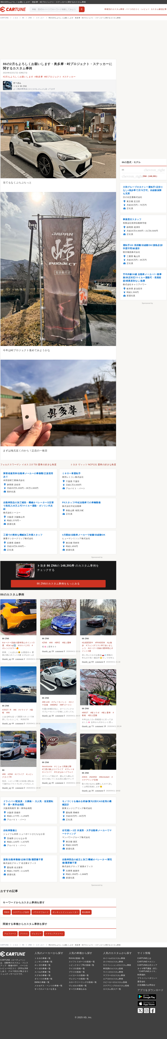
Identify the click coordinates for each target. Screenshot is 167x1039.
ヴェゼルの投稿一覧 (78, 986)
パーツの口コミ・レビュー (138, 9)
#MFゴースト (66, 705)
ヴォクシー (37, 934)
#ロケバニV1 (24, 645)
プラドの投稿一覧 (77, 972)
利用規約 (141, 975)
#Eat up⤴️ (11, 645)
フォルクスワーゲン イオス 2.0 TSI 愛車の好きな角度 (28, 464)
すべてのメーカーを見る (46, 989)
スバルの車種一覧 (42, 972)
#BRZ (57, 643)
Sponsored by (97, 557)
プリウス (24, 934)
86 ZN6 (5, 638)
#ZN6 (44, 643)
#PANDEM (100, 643)
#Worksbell (104, 777)
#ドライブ (23, 710)
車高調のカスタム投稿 (113, 968)
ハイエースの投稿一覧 (79, 975)
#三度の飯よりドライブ (52, 769)
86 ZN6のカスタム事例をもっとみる (58, 583)
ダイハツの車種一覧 (43, 979)
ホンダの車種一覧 (42, 965)
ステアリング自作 (21, 912)
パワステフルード (41, 912)
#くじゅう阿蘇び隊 (63, 766)
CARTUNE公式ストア (147, 965)
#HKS (84, 777)
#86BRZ (54, 705)
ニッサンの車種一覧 (43, 962)
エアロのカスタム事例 (113, 979)
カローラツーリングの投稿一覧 (83, 982)
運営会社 (141, 982)
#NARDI (93, 777)
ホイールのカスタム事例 (114, 958)
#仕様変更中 (87, 643)
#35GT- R (6, 710)
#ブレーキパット (59, 702)
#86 (51, 643)
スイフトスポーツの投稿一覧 (82, 962)
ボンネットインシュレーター (65, 912)
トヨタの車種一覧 (42, 958)
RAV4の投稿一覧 (76, 958)
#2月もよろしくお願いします (18, 76)
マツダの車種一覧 (42, 968)
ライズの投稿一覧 (77, 968)
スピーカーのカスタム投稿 (115, 982)
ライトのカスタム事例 (113, 972)
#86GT (85, 713)
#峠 (15, 710)
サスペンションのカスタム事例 (117, 965)
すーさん (17, 83)
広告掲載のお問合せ (146, 985)
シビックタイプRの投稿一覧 (81, 965)
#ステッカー (69, 76)
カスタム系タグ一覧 (112, 989)
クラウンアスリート (54, 934)
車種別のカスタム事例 (114, 9)
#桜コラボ (95, 713)
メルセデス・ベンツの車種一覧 (48, 986)
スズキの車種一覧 (42, 975)
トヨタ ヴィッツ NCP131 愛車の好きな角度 (93, 464)
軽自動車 (86, 912)
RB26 (6, 912)
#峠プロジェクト (53, 76)
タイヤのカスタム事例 (113, 962)
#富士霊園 (92, 715)
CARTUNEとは (144, 958)
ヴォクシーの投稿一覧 (79, 979)
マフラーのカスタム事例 (114, 975)
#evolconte (47, 766)
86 (3, 770)
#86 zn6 (46, 702)
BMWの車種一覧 (42, 982)
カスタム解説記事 (159, 9)
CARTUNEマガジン (146, 962)
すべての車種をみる (78, 989)
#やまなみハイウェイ (63, 772)
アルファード (10, 934)
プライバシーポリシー (147, 978)
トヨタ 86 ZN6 (20, 86)
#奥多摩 (39, 76)
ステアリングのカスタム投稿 (116, 986)
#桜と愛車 (66, 643)
